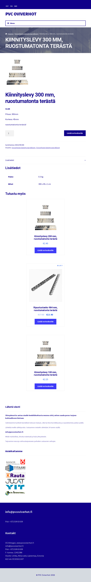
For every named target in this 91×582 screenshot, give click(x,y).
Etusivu (10, 34)
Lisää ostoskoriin (75, 133)
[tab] (45, 160)
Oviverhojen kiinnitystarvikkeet (26, 34)
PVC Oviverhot (20, 14)
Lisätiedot (9, 160)
